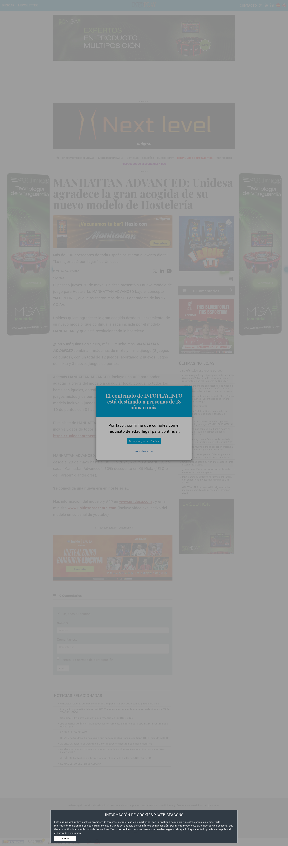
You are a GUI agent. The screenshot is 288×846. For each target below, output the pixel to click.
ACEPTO (65, 838)
